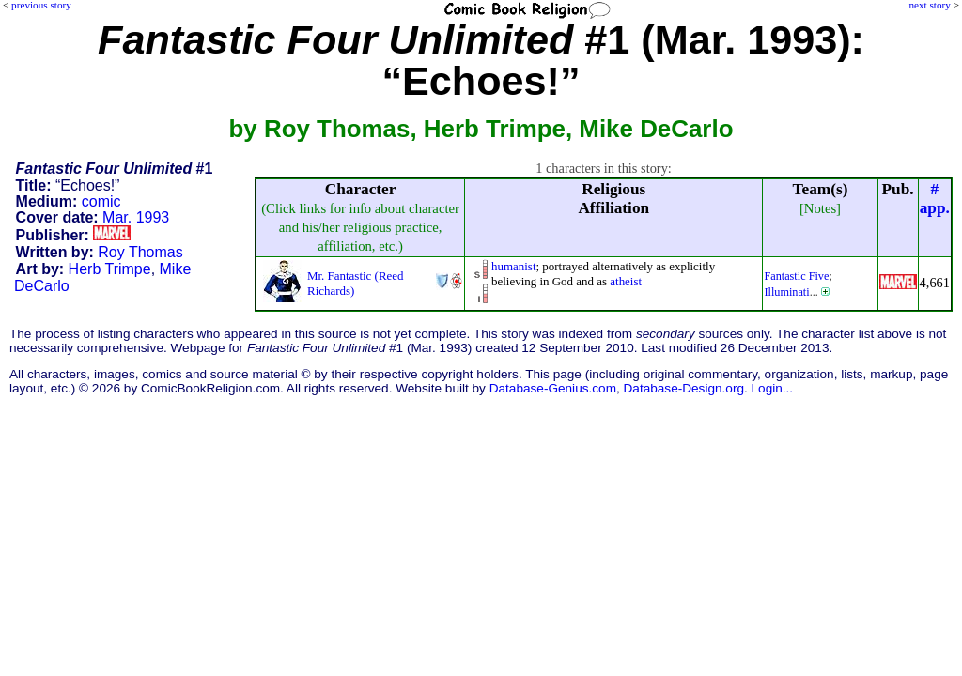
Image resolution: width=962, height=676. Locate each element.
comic (101, 201)
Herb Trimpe (110, 269)
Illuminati (786, 292)
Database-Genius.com (552, 388)
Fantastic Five (796, 276)
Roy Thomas (140, 252)
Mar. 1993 (135, 217)
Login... (773, 388)
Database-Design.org (684, 388)
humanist (513, 266)
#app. (935, 198)
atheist (626, 281)
